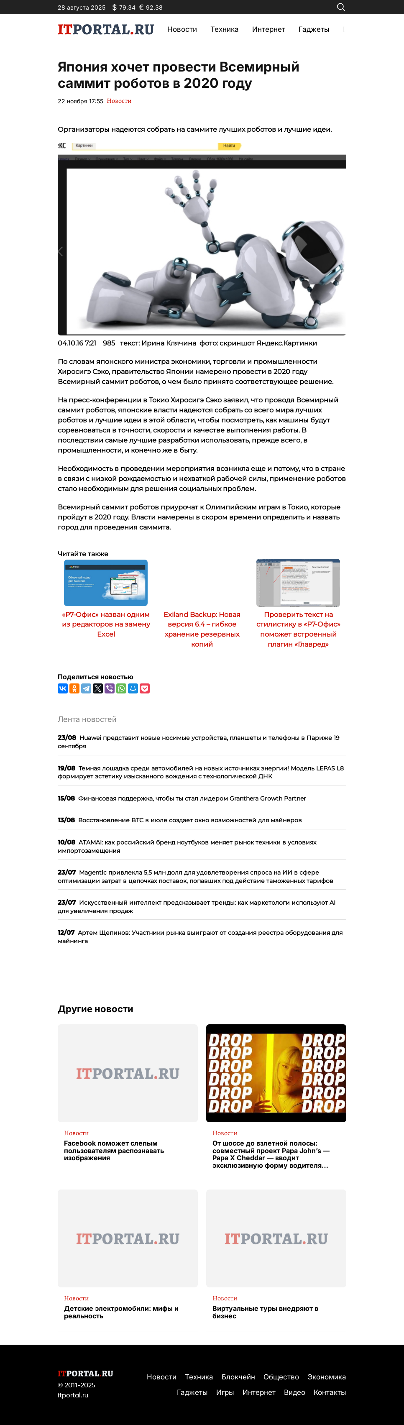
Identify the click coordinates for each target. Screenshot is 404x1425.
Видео (294, 1392)
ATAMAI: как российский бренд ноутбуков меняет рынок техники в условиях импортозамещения (187, 846)
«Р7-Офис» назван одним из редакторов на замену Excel (106, 624)
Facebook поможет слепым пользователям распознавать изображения (114, 1151)
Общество (281, 1377)
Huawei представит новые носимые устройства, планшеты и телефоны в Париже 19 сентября (199, 742)
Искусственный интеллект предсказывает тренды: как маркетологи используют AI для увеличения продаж (196, 906)
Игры (225, 1392)
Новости (182, 29)
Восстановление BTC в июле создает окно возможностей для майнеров (180, 820)
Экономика (326, 1377)
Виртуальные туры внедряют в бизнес (265, 1312)
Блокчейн (238, 1377)
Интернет (268, 29)
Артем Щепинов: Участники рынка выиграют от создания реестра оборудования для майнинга (200, 937)
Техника (224, 29)
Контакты (330, 1392)
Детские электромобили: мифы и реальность (121, 1312)
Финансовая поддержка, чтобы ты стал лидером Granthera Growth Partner (182, 798)
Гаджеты (314, 29)
